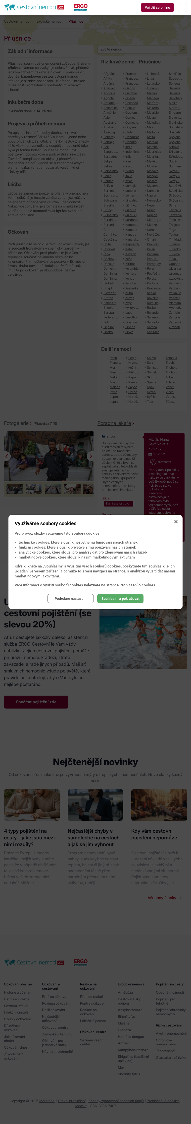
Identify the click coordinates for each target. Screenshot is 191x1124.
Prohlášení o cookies (137, 585)
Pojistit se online (157, 7)
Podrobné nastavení (71, 599)
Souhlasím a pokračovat (120, 599)
